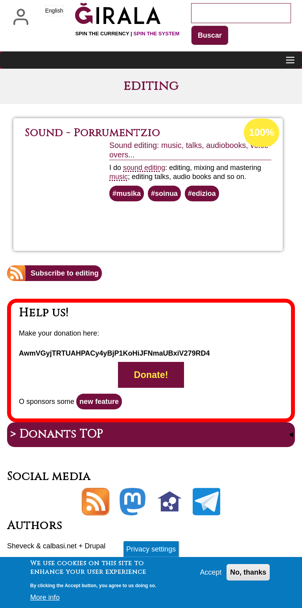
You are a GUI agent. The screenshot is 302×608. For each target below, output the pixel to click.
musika (128, 193)
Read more (175, 222)
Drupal (95, 546)
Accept (210, 574)
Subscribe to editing (65, 273)
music (118, 177)
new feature (99, 401)
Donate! (151, 375)
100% (261, 132)
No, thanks (248, 574)
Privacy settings (151, 551)
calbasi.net (60, 546)
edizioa (204, 193)
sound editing (144, 168)
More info (45, 599)
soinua (166, 193)
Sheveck (20, 546)
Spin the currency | (127, 34)
